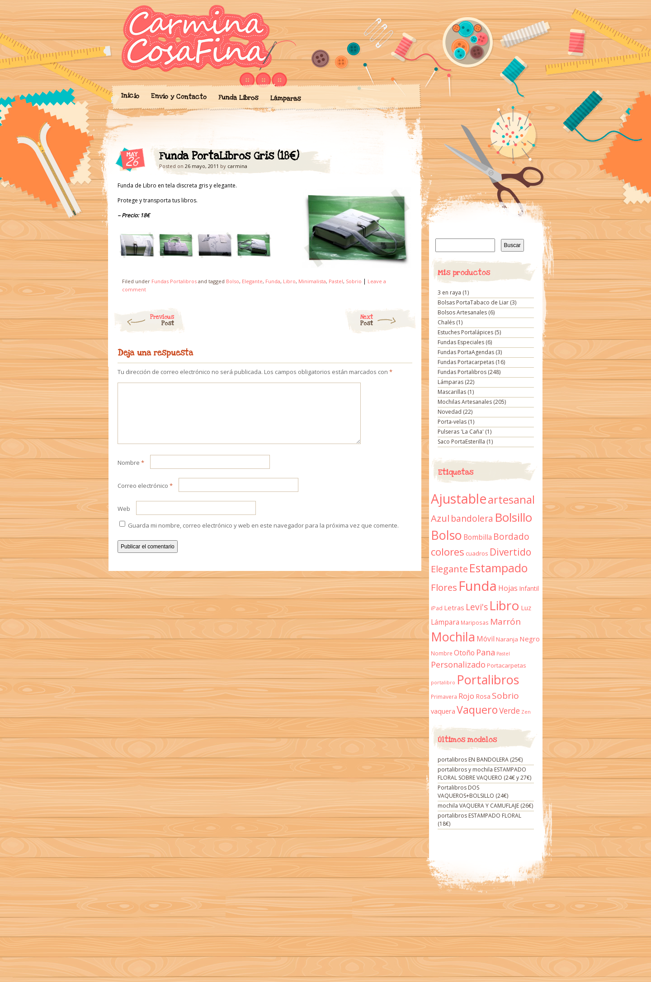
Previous (143, 320)
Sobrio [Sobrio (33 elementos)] (505, 695)
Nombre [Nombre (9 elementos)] (442, 653)
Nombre (131, 473)
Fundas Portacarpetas (466, 362)
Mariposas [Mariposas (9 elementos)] (475, 623)
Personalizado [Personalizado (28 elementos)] (458, 664)
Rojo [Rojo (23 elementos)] (466, 696)
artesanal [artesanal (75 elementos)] (511, 499)
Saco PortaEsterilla (461, 441)
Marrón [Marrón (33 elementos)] (505, 621)
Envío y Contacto (178, 96)
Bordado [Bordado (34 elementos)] (511, 536)
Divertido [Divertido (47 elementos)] (510, 552)
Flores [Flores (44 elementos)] (444, 587)
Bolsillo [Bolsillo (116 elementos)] (513, 517)
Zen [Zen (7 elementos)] (526, 712)
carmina (237, 166)
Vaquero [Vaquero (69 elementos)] (477, 709)
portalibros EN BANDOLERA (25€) (480, 759)
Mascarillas (452, 392)
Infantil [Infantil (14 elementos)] (529, 588)
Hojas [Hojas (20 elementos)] (508, 588)
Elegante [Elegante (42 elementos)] (449, 568)
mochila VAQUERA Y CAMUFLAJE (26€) (485, 805)
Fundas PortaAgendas (466, 352)
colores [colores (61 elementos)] (447, 552)
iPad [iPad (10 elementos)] (437, 608)
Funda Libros (238, 98)
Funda (272, 281)
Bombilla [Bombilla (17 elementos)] (477, 537)
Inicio (130, 95)
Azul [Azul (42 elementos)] (440, 518)
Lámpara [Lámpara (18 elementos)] (445, 622)
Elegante (252, 281)
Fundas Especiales (461, 342)
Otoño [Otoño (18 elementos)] (464, 653)
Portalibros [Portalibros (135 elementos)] (488, 679)
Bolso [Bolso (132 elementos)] (446, 535)
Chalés (446, 322)
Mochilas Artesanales (465, 402)
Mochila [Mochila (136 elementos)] (453, 636)
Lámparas (285, 98)
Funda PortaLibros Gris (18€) (397, 158)
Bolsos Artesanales (462, 312)
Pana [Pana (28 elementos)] (485, 652)
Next (388, 320)
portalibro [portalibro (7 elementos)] (443, 682)
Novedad (450, 412)
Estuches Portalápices (465, 332)
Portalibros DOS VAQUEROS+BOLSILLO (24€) (473, 792)
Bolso (232, 281)
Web (124, 519)
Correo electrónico (145, 496)
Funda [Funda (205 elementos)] (477, 586)
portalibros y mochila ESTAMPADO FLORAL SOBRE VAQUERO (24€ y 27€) (484, 773)
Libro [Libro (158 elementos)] (504, 605)
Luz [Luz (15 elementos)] (526, 607)
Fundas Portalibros (174, 281)
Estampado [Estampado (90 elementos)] (498, 568)
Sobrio (354, 281)
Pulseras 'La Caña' (461, 431)
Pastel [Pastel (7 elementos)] (503, 653)
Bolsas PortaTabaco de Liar (473, 302)
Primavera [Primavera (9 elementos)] (444, 697)
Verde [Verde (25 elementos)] (509, 710)
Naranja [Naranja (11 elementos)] (507, 639)
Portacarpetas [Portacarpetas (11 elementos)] (506, 665)
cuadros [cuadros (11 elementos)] (477, 553)
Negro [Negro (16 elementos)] (529, 638)
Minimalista (312, 281)
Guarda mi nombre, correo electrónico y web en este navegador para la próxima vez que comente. (263, 536)
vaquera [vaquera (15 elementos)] (443, 710)
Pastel (336, 281)
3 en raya (449, 292)
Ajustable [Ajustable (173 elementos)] (458, 498)
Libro (289, 281)
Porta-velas (452, 422)
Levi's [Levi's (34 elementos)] (477, 607)
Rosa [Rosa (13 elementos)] (483, 696)
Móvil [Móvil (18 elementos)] (485, 639)
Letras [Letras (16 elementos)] (454, 607)
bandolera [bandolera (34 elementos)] (472, 518)
